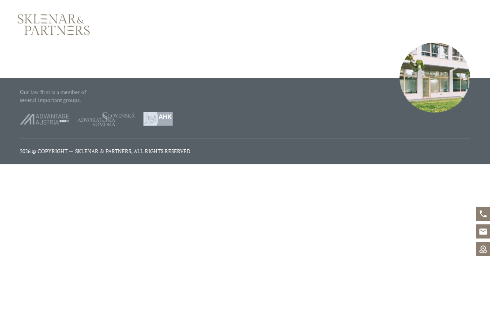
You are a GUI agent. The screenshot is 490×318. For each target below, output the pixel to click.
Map (483, 249)
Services (366, 24)
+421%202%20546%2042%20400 (483, 214)
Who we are (318, 24)
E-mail (414, 24)
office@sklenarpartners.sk (483, 231)
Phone (401, 24)
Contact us (453, 24)
